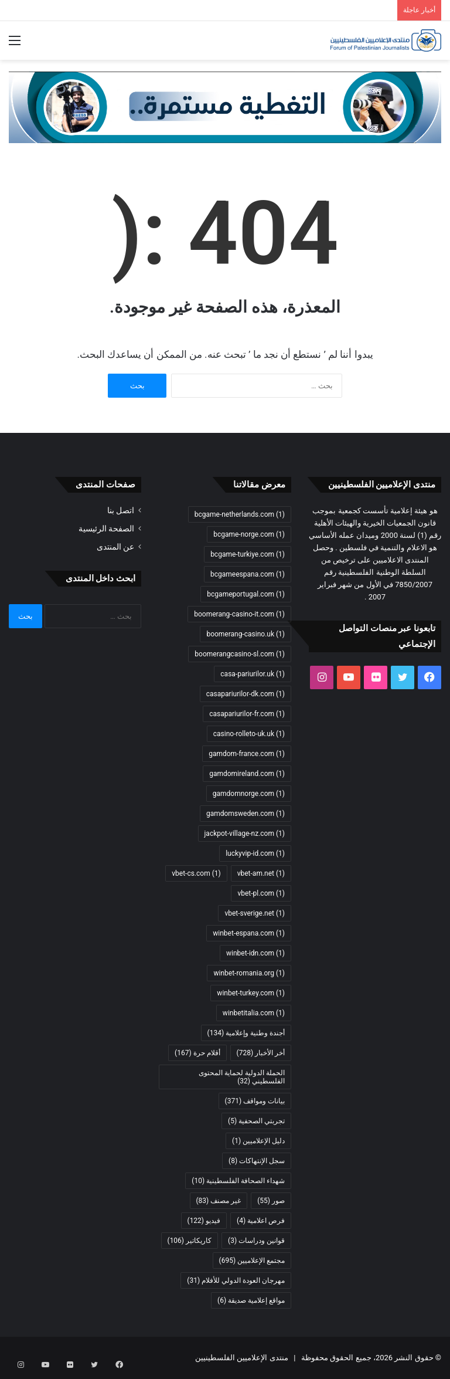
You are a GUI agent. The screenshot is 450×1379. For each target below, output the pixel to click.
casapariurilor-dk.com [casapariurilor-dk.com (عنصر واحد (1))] (245, 694)
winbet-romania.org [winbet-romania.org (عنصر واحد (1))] (249, 973)
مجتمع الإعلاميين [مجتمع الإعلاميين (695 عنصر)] (252, 1260)
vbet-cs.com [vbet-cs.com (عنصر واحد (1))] (196, 873)
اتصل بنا (120, 510)
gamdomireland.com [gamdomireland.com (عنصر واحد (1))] (247, 774)
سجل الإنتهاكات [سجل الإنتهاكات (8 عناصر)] (257, 1161)
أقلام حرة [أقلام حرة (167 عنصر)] (197, 1053)
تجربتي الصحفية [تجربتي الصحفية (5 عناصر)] (256, 1121)
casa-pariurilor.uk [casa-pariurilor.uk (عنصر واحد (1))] (252, 674)
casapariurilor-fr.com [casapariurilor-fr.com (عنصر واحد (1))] (247, 714)
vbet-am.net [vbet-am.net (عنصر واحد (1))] (261, 873)
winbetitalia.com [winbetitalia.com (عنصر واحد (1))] (254, 1013)
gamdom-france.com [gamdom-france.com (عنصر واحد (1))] (247, 754)
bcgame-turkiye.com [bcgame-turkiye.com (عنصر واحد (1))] (247, 554)
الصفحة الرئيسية (106, 528)
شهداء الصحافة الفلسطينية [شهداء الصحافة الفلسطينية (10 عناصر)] (238, 1181)
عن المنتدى (115, 546)
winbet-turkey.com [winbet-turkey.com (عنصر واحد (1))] (251, 993)
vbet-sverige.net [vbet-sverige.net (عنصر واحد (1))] (254, 913)
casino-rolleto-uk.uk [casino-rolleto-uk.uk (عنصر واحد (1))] (249, 734)
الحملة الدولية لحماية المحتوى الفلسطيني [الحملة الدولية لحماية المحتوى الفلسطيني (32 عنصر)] (242, 1077)
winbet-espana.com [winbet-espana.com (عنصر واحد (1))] (249, 933)
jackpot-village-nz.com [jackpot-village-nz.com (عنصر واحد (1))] (244, 833)
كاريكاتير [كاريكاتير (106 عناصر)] (190, 1240)
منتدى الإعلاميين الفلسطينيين (241, 1357)
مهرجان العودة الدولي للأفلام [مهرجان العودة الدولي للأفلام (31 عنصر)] (236, 1280)
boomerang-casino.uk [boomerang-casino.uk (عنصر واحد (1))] (245, 634)
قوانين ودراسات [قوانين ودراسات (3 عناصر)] (256, 1240)
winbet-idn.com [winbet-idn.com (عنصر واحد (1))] (255, 953)
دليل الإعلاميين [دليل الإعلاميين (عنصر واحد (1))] (258, 1141)
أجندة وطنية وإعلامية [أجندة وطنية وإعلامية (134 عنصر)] (246, 1033)
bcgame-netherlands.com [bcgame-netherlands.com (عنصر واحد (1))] (240, 514)
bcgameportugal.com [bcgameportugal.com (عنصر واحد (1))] (246, 594)
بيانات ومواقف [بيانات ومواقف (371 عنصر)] (255, 1101)
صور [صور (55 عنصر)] (271, 1201)
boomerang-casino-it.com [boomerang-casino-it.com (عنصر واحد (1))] (239, 614)
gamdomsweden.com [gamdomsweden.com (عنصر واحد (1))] (245, 813)
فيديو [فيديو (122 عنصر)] (204, 1221)
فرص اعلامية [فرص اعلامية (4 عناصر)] (261, 1221)
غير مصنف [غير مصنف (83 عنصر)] (218, 1201)
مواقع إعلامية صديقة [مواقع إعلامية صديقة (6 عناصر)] (251, 1300)
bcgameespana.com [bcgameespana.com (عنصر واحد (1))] (247, 574)
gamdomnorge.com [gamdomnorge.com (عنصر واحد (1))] (249, 794)
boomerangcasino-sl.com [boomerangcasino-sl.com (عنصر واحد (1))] (240, 654)
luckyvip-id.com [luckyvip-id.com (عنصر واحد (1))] (255, 853)
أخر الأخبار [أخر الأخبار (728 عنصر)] (261, 1053)
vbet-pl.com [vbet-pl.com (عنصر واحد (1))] (261, 893)
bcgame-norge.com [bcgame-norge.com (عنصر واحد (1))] (249, 534)
